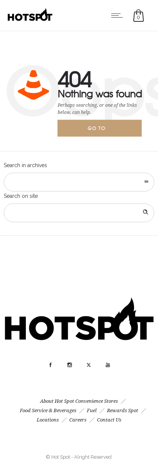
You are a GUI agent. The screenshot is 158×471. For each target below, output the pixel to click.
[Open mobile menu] (118, 15)
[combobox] (79, 182)
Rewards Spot (122, 410)
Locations (48, 420)
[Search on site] (79, 212)
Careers (77, 420)
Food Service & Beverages (48, 410)
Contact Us (109, 420)
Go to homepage (103, 131)
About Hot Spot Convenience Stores (79, 401)
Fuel (92, 410)
